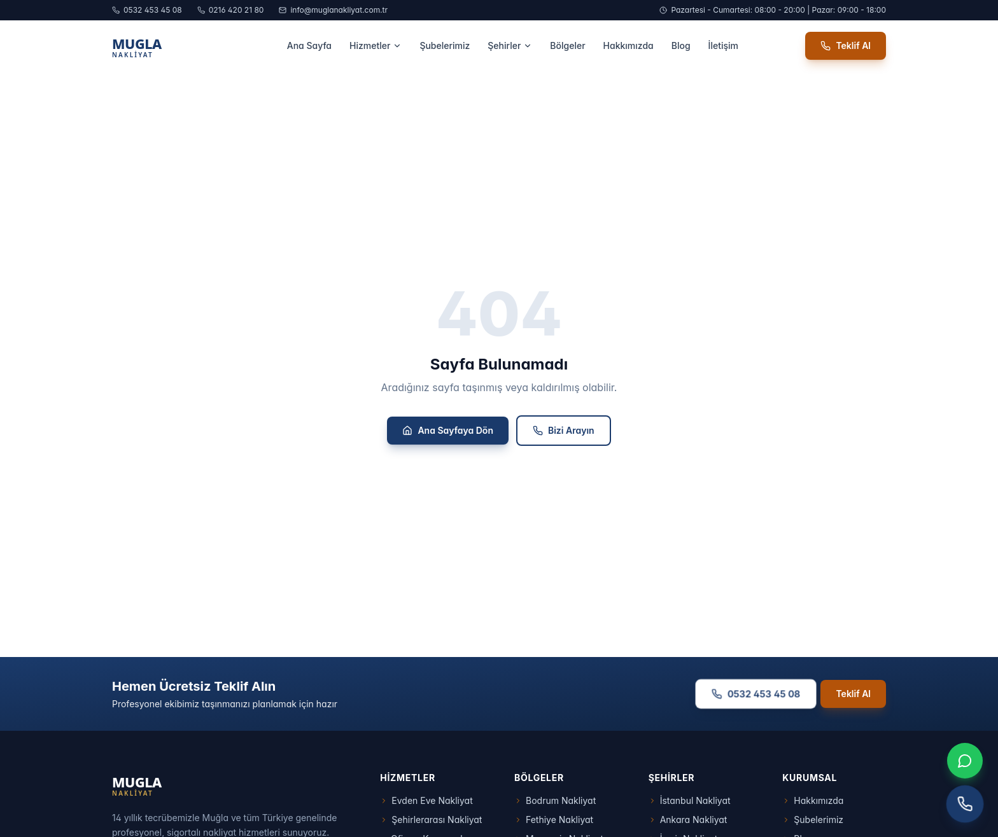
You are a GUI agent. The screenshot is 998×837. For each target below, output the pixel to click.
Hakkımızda (628, 45)
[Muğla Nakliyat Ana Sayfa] (166, 46)
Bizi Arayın (563, 430)
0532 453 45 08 (147, 10)
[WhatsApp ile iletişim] (965, 760)
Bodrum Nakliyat (555, 800)
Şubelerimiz (444, 45)
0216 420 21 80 (230, 10)
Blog (681, 45)
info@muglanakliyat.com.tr (333, 10)
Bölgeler (567, 45)
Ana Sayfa (309, 45)
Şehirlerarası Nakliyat (431, 819)
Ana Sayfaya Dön (447, 430)
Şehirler (510, 45)
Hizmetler (375, 45)
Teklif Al (845, 45)
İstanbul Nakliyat (690, 800)
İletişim (723, 45)
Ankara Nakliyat (688, 819)
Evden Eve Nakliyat (426, 800)
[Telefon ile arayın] (965, 804)
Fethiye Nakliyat (553, 819)
